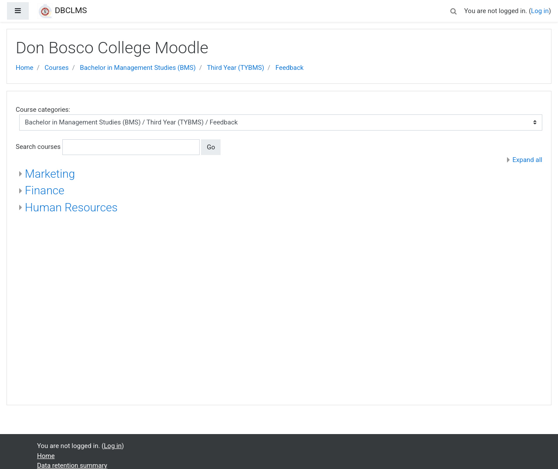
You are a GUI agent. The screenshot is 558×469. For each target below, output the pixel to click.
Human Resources (71, 207)
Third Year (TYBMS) (235, 68)
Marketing (50, 173)
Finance (45, 190)
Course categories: (43, 110)
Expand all (527, 160)
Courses (56, 68)
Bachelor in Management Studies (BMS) (138, 68)
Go (211, 147)
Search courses (38, 147)
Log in (540, 11)
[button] (453, 10)
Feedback (290, 68)
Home (24, 68)
